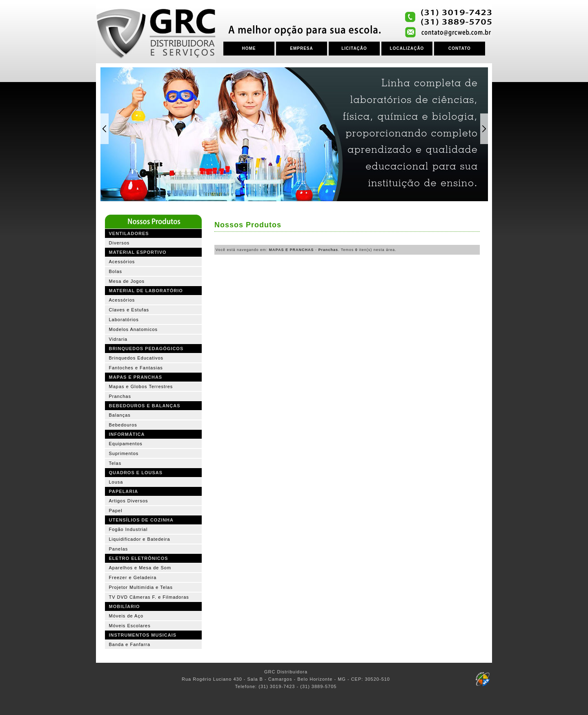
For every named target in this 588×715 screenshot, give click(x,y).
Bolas (115, 271)
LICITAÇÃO (354, 48)
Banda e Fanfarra (130, 644)
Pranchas (120, 396)
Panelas (118, 548)
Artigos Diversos (128, 500)
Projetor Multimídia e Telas (141, 587)
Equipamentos (126, 443)
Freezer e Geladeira (133, 577)
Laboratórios (124, 319)
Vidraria (118, 339)
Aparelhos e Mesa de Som (140, 567)
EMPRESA (301, 48)
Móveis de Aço (126, 615)
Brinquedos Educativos (136, 357)
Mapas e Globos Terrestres (141, 386)
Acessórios (122, 261)
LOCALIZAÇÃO (407, 48)
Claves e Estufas (129, 309)
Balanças (120, 415)
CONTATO (459, 48)
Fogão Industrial (128, 529)
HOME (249, 48)
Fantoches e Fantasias (136, 367)
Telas (115, 463)
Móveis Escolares (130, 625)
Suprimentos (124, 453)
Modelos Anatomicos (133, 329)
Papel (115, 510)
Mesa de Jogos (127, 281)
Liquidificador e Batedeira (139, 539)
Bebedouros (123, 424)
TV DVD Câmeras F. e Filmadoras (149, 597)
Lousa (116, 482)
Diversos (119, 242)
